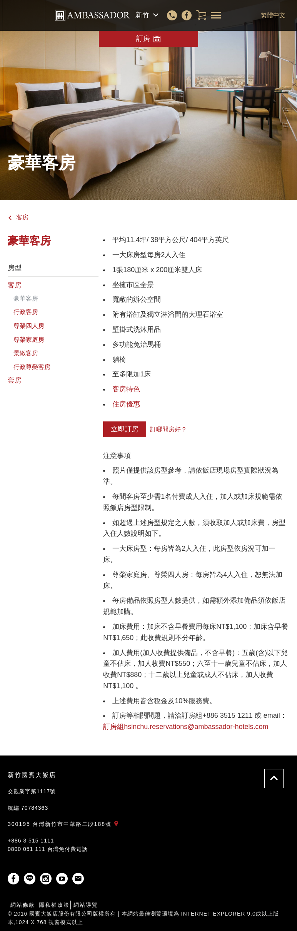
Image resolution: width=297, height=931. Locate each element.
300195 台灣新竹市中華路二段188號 (65, 824)
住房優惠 (126, 404)
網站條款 (22, 905)
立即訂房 (124, 429)
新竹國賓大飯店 (32, 775)
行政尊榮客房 (31, 367)
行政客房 (25, 312)
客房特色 (126, 389)
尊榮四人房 (28, 326)
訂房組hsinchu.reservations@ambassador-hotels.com (185, 726)
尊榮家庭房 (28, 339)
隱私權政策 (54, 905)
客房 (18, 217)
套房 (15, 380)
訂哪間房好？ (168, 429)
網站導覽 (85, 905)
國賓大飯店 (92, 15)
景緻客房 (25, 353)
